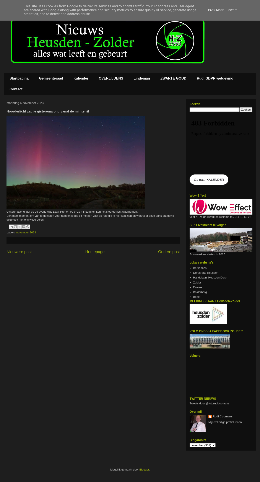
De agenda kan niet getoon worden (221, 143)
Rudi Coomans (223, 416)
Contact (16, 89)
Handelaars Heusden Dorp (209, 277)
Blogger (144, 469)
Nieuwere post (19, 252)
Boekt (196, 296)
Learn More (215, 10)
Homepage (95, 252)
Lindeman (142, 78)
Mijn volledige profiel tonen (225, 422)
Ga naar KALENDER (209, 179)
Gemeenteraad (51, 78)
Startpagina (19, 78)
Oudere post (169, 252)
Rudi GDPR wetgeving (215, 78)
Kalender (80, 78)
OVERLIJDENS (111, 78)
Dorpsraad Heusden (205, 272)
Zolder (197, 282)
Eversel (197, 287)
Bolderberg (200, 292)
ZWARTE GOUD (173, 78)
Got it (232, 10)
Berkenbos (199, 268)
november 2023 (26, 232)
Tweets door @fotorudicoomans (209, 403)
